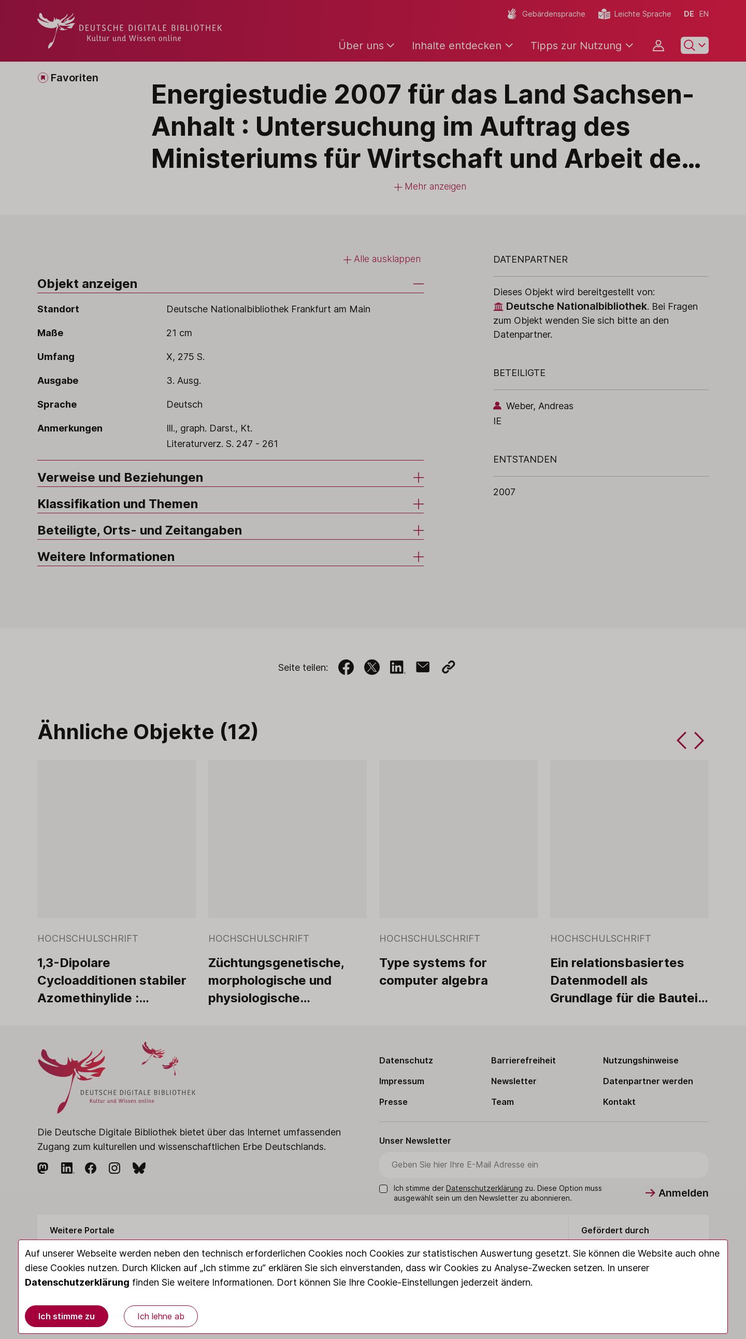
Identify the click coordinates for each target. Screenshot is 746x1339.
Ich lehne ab (160, 1316)
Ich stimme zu (66, 1316)
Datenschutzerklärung (77, 1282)
